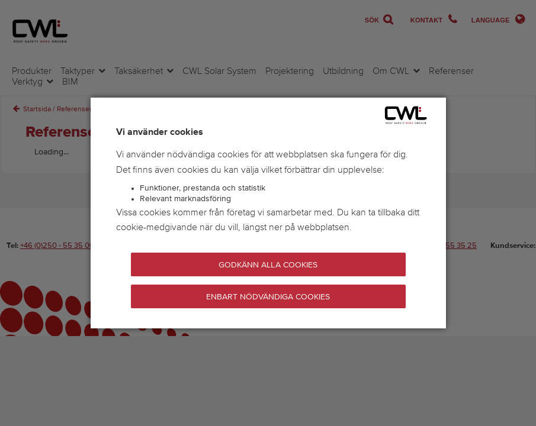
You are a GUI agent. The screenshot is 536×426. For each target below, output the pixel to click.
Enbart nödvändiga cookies (268, 297)
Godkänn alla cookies (268, 265)
